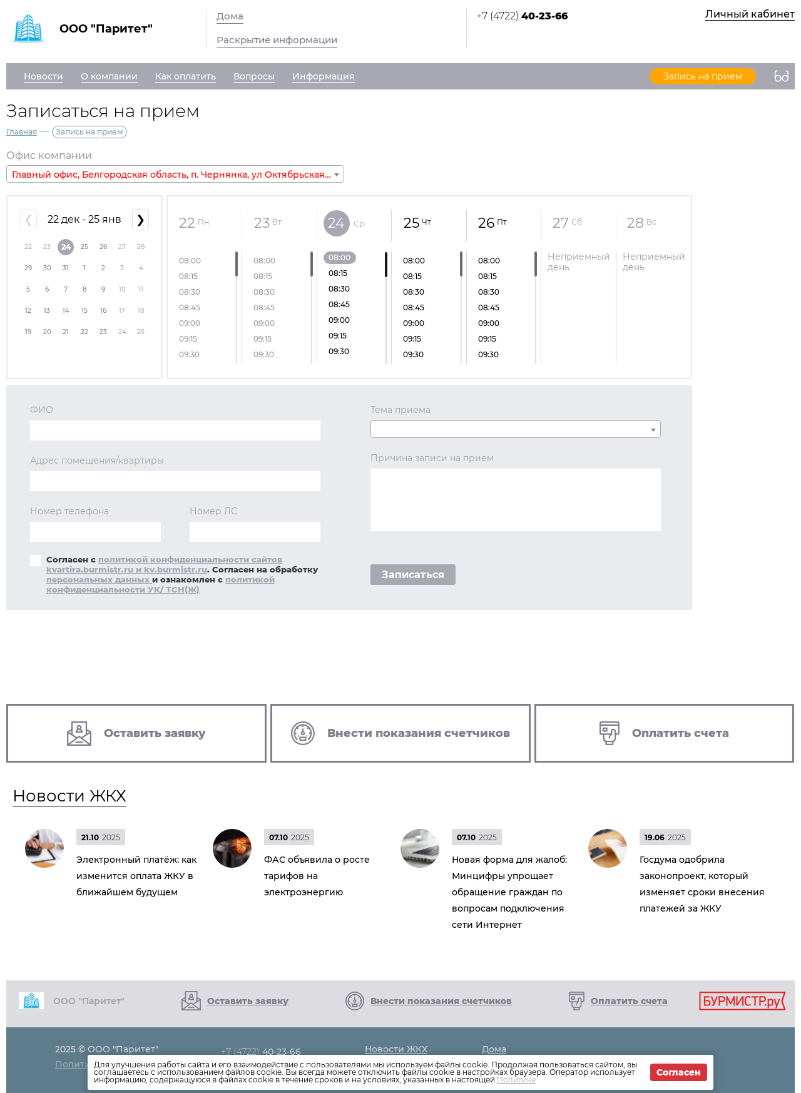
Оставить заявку (247, 1001)
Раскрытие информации (277, 40)
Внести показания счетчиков (441, 1001)
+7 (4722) (522, 16)
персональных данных (99, 579)
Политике (516, 1079)
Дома (230, 16)
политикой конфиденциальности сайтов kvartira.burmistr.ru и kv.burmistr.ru (164, 564)
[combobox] (175, 174)
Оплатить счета (629, 1001)
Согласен (678, 1072)
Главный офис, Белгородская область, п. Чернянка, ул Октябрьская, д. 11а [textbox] (178, 174)
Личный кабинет (750, 14)
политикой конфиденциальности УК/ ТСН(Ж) (160, 584)
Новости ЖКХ (69, 796)
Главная (21, 131)
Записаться (413, 575)
